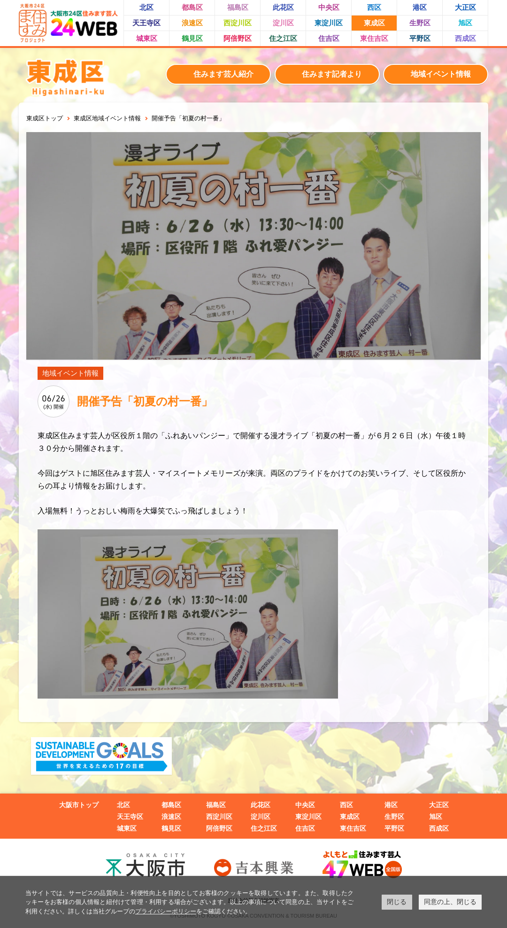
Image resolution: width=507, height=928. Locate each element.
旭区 (465, 23)
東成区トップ (44, 118)
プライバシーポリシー (165, 911)
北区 (146, 7)
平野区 (419, 38)
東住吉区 (374, 38)
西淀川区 (237, 23)
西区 (374, 7)
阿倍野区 (237, 38)
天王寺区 (146, 23)
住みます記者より (332, 74)
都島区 (192, 7)
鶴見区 (192, 38)
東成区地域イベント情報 (107, 118)
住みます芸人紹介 (223, 74)
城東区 (146, 38)
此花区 (283, 7)
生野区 (419, 23)
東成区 (374, 23)
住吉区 (328, 38)
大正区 (465, 7)
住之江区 (283, 38)
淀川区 (283, 23)
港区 (420, 7)
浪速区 (192, 23)
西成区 (465, 38)
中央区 (328, 7)
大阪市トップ (79, 805)
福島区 (237, 7)
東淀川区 (329, 23)
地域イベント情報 (441, 74)
